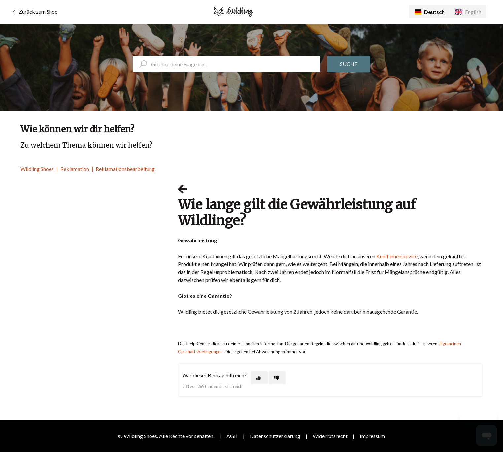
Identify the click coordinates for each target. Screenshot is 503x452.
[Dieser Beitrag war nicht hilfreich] (277, 377)
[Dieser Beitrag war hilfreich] (259, 377)
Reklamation (74, 169)
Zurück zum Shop (34, 12)
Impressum (372, 436)
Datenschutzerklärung (275, 436)
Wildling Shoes (37, 169)
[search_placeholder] (226, 64)
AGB (232, 436)
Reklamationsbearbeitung (125, 169)
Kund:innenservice (397, 256)
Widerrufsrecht (330, 436)
